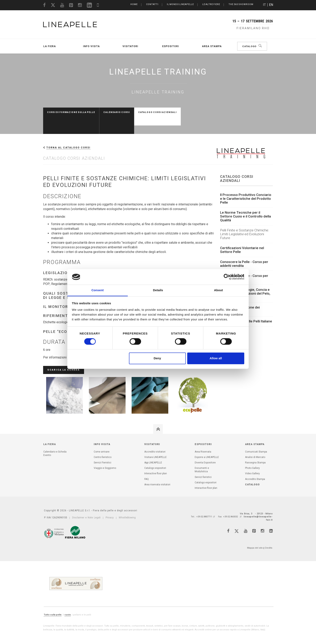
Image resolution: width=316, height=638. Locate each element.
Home (134, 4)
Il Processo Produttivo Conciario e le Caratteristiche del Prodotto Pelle (245, 182)
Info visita (91, 46)
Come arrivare (101, 435)
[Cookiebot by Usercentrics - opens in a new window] (226, 277)
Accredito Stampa (255, 462)
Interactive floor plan (155, 456)
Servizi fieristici (203, 460)
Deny (157, 358)
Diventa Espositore (205, 445)
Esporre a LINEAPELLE (207, 440)
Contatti (152, 4)
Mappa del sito (255, 531)
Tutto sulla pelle (52, 598)
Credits (268, 531)
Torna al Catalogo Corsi (68, 130)
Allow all (216, 358)
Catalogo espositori (155, 451)
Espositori (170, 46)
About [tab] (218, 290)
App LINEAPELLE (153, 445)
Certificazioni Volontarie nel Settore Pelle (242, 233)
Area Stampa (212, 46)
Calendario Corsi (116, 112)
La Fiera (49, 46)
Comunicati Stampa (256, 435)
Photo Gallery (252, 451)
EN (271, 5)
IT (264, 5)
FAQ (146, 462)
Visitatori (130, 46)
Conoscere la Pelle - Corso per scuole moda (244, 261)
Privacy (110, 500)
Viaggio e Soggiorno (105, 451)
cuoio (67, 598)
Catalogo (250, 46)
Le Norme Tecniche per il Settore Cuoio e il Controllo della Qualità (245, 199)
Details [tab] (158, 290)
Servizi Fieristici (102, 445)
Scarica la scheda (63, 353)
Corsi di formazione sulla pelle (71, 112)
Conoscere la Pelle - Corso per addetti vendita (244, 247)
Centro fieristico (102, 440)
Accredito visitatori (154, 435)
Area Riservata (203, 435)
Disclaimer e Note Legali (86, 500)
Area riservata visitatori (157, 467)
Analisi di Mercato (255, 440)
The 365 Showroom (241, 4)
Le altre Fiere (211, 4)
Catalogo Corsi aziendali (157, 112)
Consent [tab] (97, 290)
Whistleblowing (127, 500)
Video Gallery (252, 456)
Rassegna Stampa (255, 445)
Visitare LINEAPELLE (155, 440)
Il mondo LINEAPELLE (180, 4)
